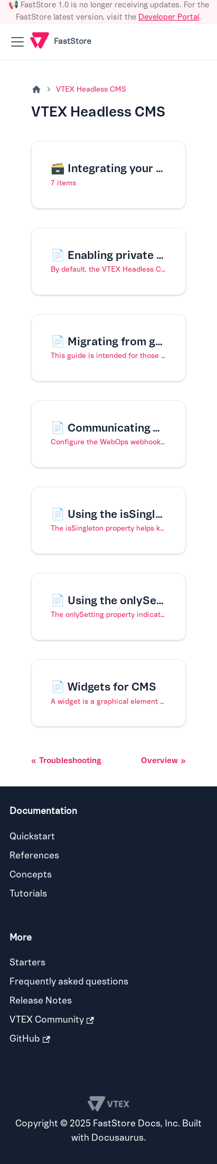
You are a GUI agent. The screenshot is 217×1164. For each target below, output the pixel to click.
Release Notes (41, 1001)
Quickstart (32, 836)
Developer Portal (168, 17)
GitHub (30, 1039)
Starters (27, 962)
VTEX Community (52, 1020)
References (34, 855)
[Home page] (36, 90)
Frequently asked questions (69, 981)
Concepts (31, 874)
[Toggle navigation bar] (17, 42)
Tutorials (28, 894)
